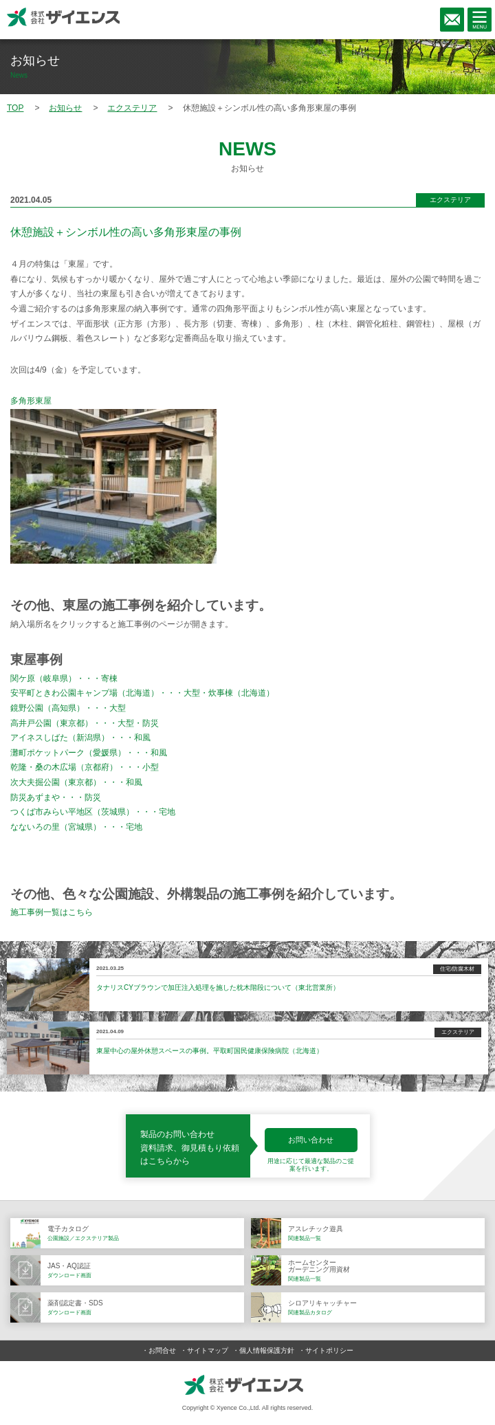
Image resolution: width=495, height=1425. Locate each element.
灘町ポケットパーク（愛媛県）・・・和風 (88, 753)
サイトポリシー (329, 1350)
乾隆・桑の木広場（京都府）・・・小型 (84, 767)
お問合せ (162, 1350)
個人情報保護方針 (266, 1350)
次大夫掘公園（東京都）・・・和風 (76, 782)
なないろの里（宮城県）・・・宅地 (76, 827)
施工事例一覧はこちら (51, 912)
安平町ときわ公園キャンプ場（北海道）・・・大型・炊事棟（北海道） (142, 693)
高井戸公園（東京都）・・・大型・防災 (84, 723)
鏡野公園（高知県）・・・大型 (68, 708)
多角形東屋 (31, 401)
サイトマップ (207, 1350)
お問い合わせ (310, 1140)
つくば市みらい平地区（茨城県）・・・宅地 (92, 812)
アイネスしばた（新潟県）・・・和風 (80, 737)
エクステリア (450, 199)
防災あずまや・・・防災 (55, 797)
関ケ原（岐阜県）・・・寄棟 (64, 678)
